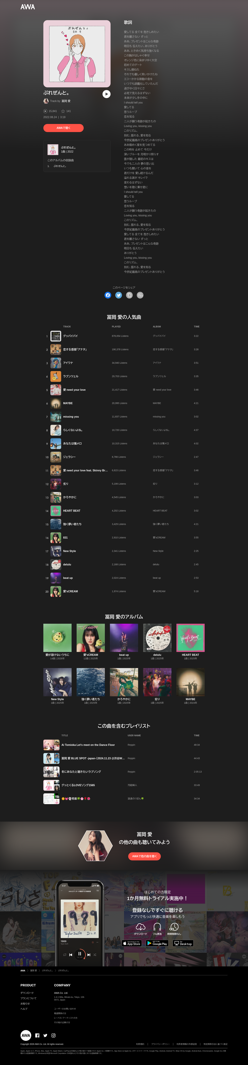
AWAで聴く (63, 127)
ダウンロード (27, 993)
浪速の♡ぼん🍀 (136, 798)
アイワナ (68, 362)
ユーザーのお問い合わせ (65, 1009)
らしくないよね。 (73, 430)
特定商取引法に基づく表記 (216, 1044)
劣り (65, 483)
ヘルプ (23, 1009)
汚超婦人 (132, 785)
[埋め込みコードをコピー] (140, 295)
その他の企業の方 (62, 1022)
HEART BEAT (71, 510)
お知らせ (25, 1003)
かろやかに (69, 497)
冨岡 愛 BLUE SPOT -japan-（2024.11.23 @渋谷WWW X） (96, 758)
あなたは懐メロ (72, 443)
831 (65, 537)
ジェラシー (69, 457)
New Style (69, 551)
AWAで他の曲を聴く (144, 856)
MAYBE (68, 403)
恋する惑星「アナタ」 (75, 349)
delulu (67, 564)
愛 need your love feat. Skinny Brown (87, 470)
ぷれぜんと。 (68, 147)
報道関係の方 (60, 1013)
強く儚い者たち (72, 524)
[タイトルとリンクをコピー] (129, 295)
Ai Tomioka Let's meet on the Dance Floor (88, 744)
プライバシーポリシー (160, 1044)
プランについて (28, 998)
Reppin (131, 744)
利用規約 (140, 1044)
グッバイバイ (70, 336)
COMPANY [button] (62, 985)
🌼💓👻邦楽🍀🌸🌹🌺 (75, 798)
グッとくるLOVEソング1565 (78, 785)
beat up (68, 578)
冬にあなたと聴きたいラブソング (81, 771)
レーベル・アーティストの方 (65, 1018)
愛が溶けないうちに (57, 654)
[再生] (106, 94)
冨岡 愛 (66, 101)
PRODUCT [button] (28, 985)
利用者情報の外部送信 (187, 1044)
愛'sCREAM (159, 537)
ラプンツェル (70, 376)
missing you (71, 416)
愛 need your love (74, 389)
